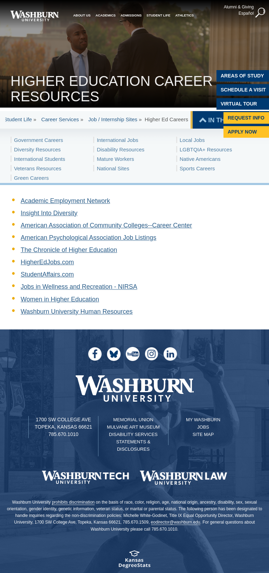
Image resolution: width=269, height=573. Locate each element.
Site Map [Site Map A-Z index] (203, 434)
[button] (260, 12)
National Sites (113, 168)
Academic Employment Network (65, 200)
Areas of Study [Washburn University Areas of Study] (242, 76)
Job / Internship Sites (112, 119)
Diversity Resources (37, 149)
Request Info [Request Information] (246, 118)
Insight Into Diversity (49, 213)
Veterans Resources (37, 168)
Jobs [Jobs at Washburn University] (203, 427)
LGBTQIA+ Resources (206, 149)
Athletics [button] (184, 15)
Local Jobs (192, 140)
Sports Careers (197, 168)
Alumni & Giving (238, 6)
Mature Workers (115, 159)
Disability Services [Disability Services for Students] (133, 434)
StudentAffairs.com (47, 274)
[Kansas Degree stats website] (134, 561)
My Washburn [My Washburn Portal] (203, 419)
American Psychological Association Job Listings (88, 237)
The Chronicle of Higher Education (69, 249)
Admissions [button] (131, 15)
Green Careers (31, 178)
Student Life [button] (158, 15)
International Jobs (117, 140)
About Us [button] (82, 15)
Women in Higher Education (60, 299)
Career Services (60, 119)
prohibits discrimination (73, 502)
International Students (39, 159)
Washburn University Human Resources (76, 311)
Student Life (18, 119)
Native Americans (200, 159)
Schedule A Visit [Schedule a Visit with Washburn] (243, 90)
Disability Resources (120, 149)
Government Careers (38, 140)
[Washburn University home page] (34, 16)
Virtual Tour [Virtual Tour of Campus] (239, 104)
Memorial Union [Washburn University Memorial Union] (133, 419)
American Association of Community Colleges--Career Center (106, 225)
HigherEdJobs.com (47, 262)
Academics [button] (106, 15)
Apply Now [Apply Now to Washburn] (242, 132)
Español (245, 13)
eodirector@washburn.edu (175, 522)
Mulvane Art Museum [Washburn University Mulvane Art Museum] (133, 427)
